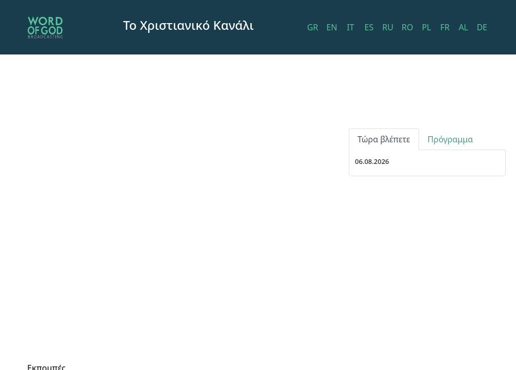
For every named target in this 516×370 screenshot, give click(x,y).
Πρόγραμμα (450, 139)
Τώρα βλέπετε (384, 139)
